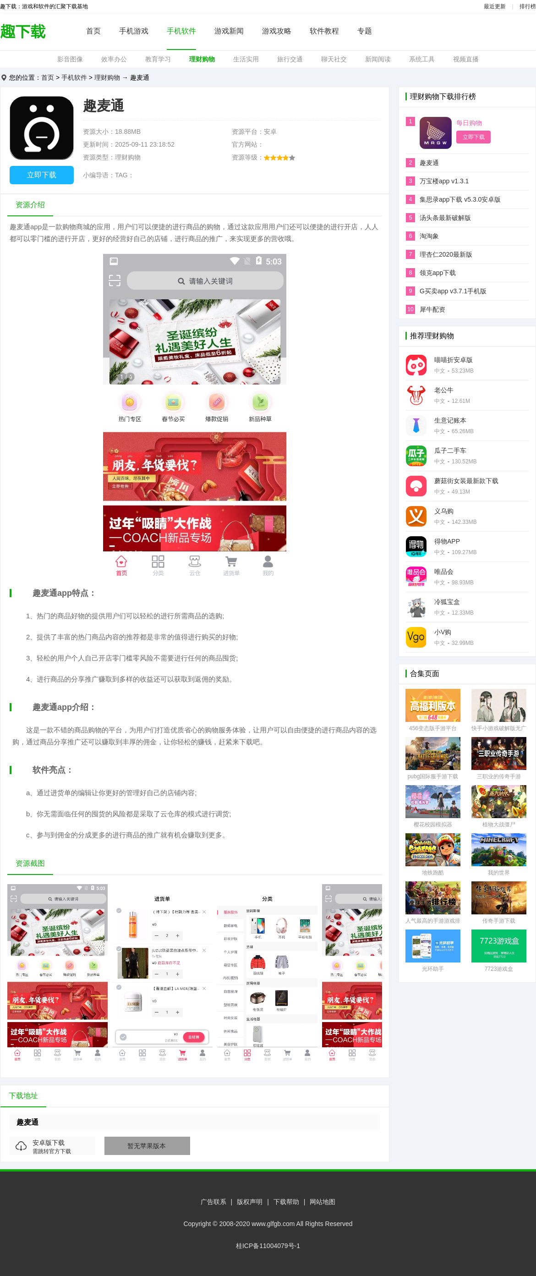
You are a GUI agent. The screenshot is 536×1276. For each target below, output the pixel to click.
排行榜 (528, 6)
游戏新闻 (229, 31)
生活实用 (246, 59)
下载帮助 (286, 1201)
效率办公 (114, 59)
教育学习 (158, 59)
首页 (93, 31)
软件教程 (324, 31)
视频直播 (466, 59)
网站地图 (322, 1201)
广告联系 (213, 1201)
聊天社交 (334, 59)
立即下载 (41, 175)
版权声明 (250, 1201)
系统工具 (422, 59)
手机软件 (181, 31)
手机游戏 (133, 31)
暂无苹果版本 (146, 1146)
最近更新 (495, 6)
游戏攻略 (276, 31)
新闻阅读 (378, 59)
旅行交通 (290, 59)
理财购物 (202, 59)
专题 (364, 31)
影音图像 (70, 59)
